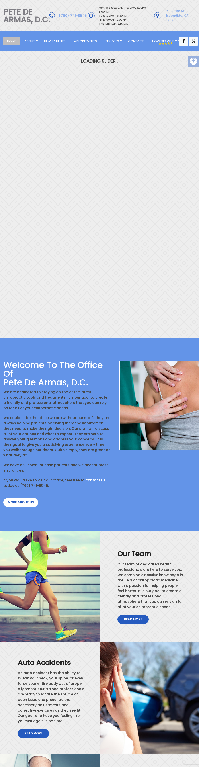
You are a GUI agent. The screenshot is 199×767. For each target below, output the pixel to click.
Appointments (85, 41)
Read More (133, 619)
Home (11, 41)
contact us (95, 480)
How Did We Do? (165, 41)
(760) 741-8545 (73, 15)
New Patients (55, 41)
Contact (136, 41)
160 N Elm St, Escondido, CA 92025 (177, 15)
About (30, 41)
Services (112, 41)
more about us (21, 502)
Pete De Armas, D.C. (26, 16)
